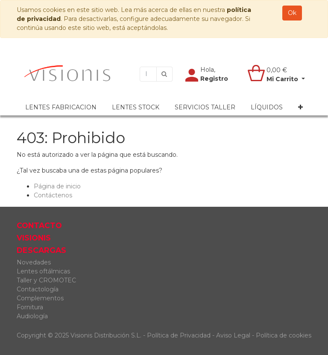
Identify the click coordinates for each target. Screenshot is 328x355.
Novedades (34, 262)
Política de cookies (283, 335)
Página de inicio (57, 186)
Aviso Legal (234, 335)
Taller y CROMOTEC (46, 280)
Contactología (38, 289)
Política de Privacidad (179, 335)
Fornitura (30, 307)
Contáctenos (53, 195)
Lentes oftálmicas (43, 271)
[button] (300, 107)
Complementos (40, 298)
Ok (292, 13)
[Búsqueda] (164, 74)
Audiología (32, 316)
